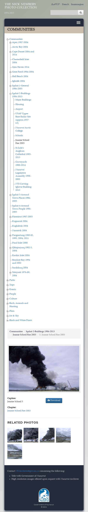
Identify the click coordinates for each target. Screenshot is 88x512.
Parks (12, 280)
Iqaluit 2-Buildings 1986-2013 (40, 331)
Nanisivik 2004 (19, 230)
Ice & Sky (14, 315)
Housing (19, 104)
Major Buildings (23, 99)
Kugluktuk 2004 (20, 225)
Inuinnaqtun (77, 4)
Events (12, 289)
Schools (19, 135)
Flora (11, 310)
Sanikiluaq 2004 (20, 267)
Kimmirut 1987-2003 (22, 216)
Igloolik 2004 (18, 80)
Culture (13, 298)
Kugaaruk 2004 (19, 221)
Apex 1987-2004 (20, 42)
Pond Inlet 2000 (20, 242)
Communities (16, 39)
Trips (11, 284)
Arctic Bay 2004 (20, 46)
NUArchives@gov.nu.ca (27, 470)
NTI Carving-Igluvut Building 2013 (23, 186)
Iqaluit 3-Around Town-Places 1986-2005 (21, 197)
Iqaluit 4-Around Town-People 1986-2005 (21, 208)
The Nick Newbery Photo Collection (20, 8)
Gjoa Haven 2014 (20, 67)
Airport (19, 108)
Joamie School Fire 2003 (24, 334)
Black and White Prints (20, 320)
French (65, 4)
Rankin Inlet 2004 (21, 255)
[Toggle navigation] (78, 21)
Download (54, 400)
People (12, 293)
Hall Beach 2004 (20, 76)
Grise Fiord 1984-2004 (23, 71)
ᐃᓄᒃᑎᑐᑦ (55, 4)
